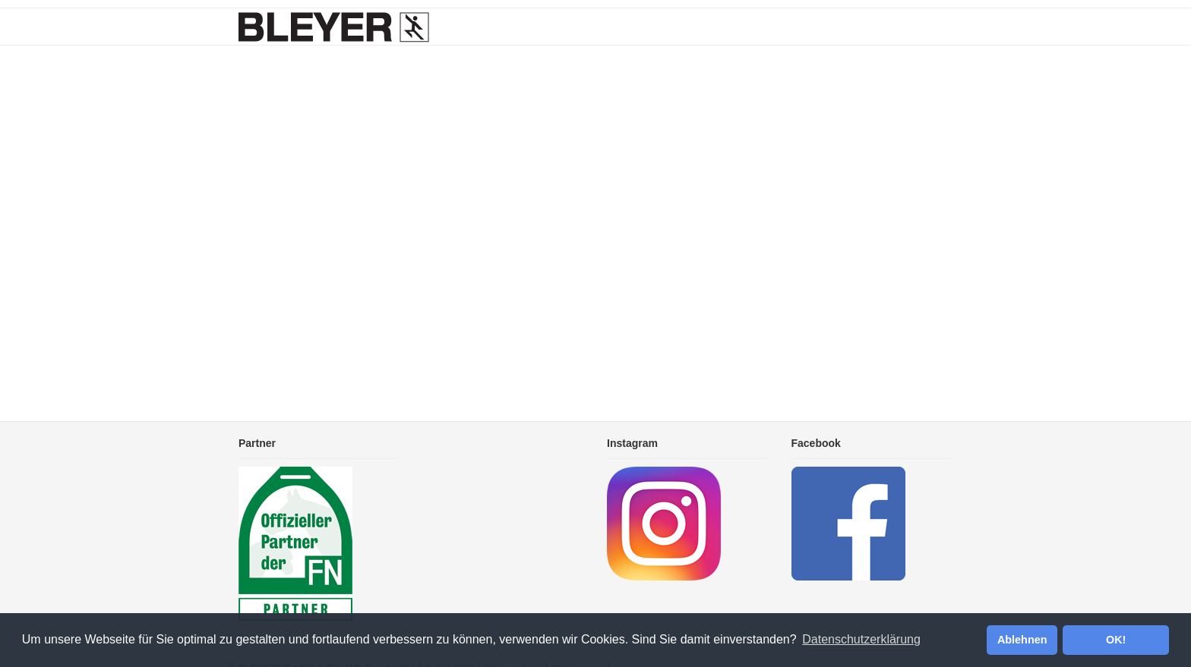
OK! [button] (1116, 640)
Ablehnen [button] (1022, 640)
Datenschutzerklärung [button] (861, 639)
